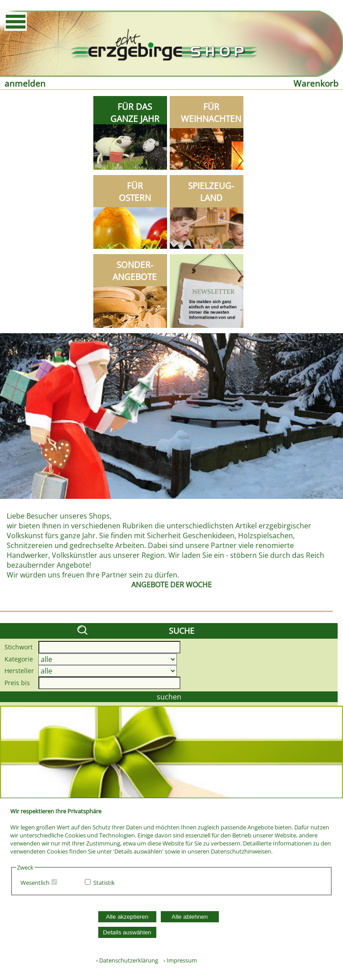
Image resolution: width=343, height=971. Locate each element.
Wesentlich (35, 883)
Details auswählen (127, 932)
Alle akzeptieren (127, 916)
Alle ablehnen (190, 916)
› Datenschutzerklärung (127, 960)
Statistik (104, 883)
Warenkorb (316, 83)
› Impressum (178, 960)
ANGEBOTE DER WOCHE (171, 585)
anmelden (25, 83)
